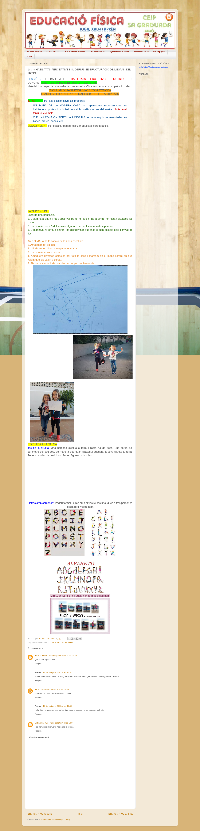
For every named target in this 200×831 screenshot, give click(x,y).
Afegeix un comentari (38, 737)
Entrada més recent (39, 813)
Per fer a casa (67, 643)
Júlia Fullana (41, 656)
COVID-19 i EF (52, 52)
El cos (29, 57)
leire (37, 689)
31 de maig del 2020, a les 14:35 (59, 723)
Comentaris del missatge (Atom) (55, 820)
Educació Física (34, 52)
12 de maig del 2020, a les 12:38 (62, 656)
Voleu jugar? (159, 52)
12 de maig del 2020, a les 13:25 (57, 672)
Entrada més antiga (120, 813)
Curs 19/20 (55, 643)
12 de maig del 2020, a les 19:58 (54, 689)
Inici (80, 813)
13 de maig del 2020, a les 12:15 (57, 706)
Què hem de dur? (97, 52)
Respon (38, 664)
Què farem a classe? (119, 52)
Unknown (39, 723)
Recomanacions (141, 52)
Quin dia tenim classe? (74, 52)
